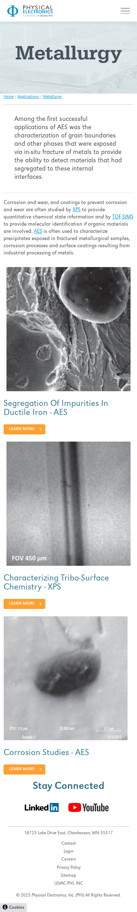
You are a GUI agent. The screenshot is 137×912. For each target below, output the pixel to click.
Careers (68, 859)
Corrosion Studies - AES (46, 753)
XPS (77, 210)
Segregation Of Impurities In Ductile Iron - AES (56, 408)
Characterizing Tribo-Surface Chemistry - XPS (56, 583)
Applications (28, 97)
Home (9, 97)
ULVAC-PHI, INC (68, 883)
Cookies (16, 908)
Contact (68, 843)
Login (68, 851)
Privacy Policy (69, 868)
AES (38, 232)
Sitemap (68, 875)
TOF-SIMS (122, 217)
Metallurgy (52, 97)
